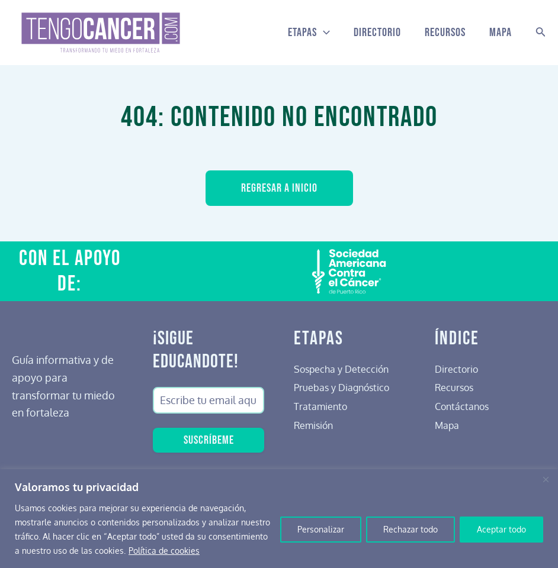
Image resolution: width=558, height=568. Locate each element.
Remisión (316, 424)
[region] (279, 518)
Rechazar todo (410, 529)
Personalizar (320, 529)
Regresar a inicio (279, 188)
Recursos (445, 32)
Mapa (500, 32)
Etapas (309, 32)
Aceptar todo (501, 529)
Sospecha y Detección (347, 368)
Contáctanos (465, 405)
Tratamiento (323, 405)
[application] (323, 32)
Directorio (377, 32)
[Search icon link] (540, 32)
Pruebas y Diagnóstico (347, 386)
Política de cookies (164, 551)
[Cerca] (545, 479)
